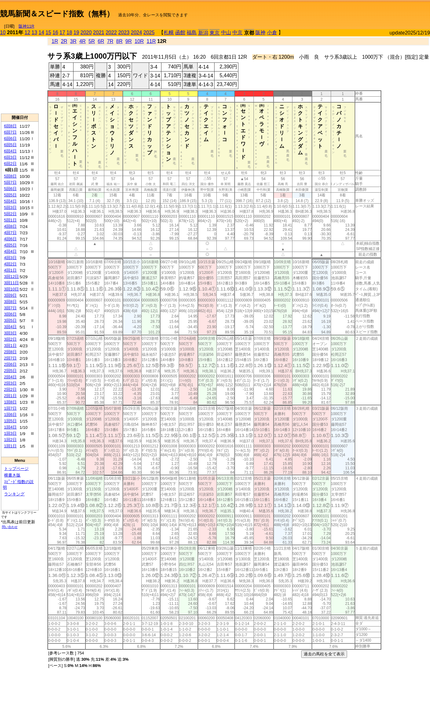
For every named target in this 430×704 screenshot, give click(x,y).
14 (41, 32)
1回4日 (10, 427)
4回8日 (10, 226)
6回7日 (10, 132)
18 (69, 32)
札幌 (169, 32)
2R (64, 41)
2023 (123, 32)
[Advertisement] (356, 11)
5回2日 (10, 213)
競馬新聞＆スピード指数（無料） (57, 13)
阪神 (260, 32)
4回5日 (10, 245)
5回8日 (10, 176)
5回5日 (10, 195)
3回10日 (11, 289)
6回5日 (10, 144)
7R (110, 41)
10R (139, 41)
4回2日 (10, 264)
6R (101, 41)
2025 (149, 32)
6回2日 (10, 163)
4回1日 (10, 270)
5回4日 (10, 201)
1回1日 (10, 446)
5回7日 (10, 182)
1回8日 (10, 402)
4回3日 (10, 257)
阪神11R (26, 26)
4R (82, 41)
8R (119, 41)
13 (34, 32)
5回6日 (10, 188)
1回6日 (10, 414)
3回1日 (10, 345)
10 (3, 32)
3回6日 (10, 314)
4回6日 (10, 239)
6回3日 (10, 157)
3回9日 (10, 295)
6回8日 (10, 126)
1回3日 (10, 433)
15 (48, 32)
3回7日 (10, 308)
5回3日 (10, 207)
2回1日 (10, 395)
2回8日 (10, 351)
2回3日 (10, 383)
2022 (111, 32)
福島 (192, 32)
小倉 (272, 32)
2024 (136, 32)
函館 (180, 32)
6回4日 (10, 151)
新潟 (203, 32)
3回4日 (10, 326)
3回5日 (10, 320)
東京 (215, 32)
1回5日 (10, 421)
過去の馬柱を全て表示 (324, 654)
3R (73, 41)
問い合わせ (10, 527)
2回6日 (10, 364)
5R (92, 41)
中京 (237, 32)
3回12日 (11, 276)
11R (151, 41)
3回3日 (10, 333)
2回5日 (10, 370)
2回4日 (10, 377)
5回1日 (10, 220)
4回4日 (10, 251)
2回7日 (10, 358)
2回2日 (10, 389)
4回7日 (10, 232)
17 (62, 32)
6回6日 (10, 138)
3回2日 (10, 339)
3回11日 (11, 282)
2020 (86, 32)
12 (27, 32)
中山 (226, 32)
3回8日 (10, 301)
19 (76, 32)
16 (55, 32)
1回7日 (10, 408)
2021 (98, 32)
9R (128, 41)
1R (55, 41)
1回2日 (10, 439)
